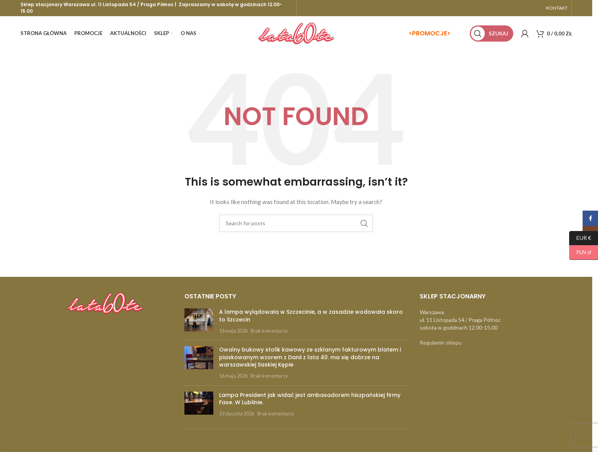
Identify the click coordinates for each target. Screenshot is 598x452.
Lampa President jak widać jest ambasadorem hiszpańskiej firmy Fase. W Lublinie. (309, 399)
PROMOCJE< (431, 33)
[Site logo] (296, 33)
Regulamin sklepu (441, 342)
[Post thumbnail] (198, 321)
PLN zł (580, 252)
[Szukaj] (491, 33)
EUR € (580, 238)
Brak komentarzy (269, 331)
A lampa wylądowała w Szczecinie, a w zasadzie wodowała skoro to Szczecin (311, 315)
